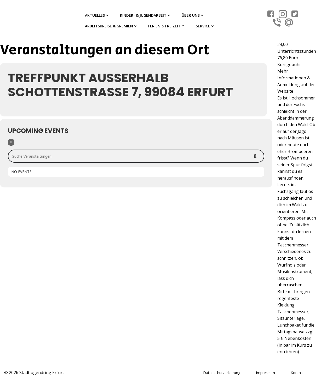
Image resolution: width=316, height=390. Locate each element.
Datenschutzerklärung (221, 372)
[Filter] (11, 142)
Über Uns (193, 15)
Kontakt (297, 372)
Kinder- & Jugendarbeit (145, 15)
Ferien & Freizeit (166, 25)
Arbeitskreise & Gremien (111, 25)
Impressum (265, 372)
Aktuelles (97, 15)
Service (205, 25)
